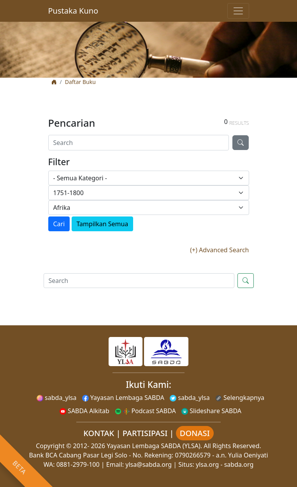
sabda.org (239, 464)
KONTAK (98, 433)
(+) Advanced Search (219, 250)
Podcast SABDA (145, 411)
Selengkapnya (239, 397)
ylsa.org (207, 464)
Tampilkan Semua (102, 224)
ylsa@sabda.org (148, 464)
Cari (59, 224)
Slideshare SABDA (211, 411)
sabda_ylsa (57, 397)
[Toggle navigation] (238, 11)
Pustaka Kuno (73, 10)
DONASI (195, 433)
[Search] (138, 142)
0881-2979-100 (78, 464)
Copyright (50, 446)
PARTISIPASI (145, 433)
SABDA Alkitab (84, 411)
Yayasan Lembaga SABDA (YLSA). (154, 446)
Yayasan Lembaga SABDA (123, 397)
